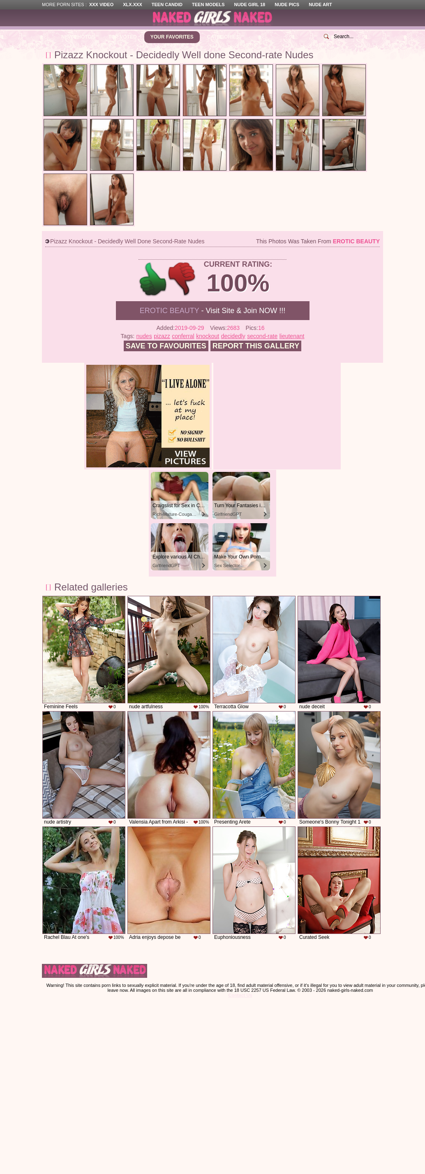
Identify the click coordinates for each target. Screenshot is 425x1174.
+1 (153, 279)
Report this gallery (255, 346)
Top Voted (123, 37)
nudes (144, 336)
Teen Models (208, 4)
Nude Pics (287, 4)
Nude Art (320, 4)
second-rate (262, 336)
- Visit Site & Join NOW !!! (212, 311)
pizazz (162, 336)
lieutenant (292, 336)
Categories (223, 37)
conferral (183, 336)
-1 (182, 279)
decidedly (233, 336)
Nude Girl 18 (250, 4)
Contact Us (240, 995)
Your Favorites (172, 37)
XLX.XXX (132, 4)
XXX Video (101, 4)
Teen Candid (167, 4)
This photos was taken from (318, 241)
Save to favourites (166, 346)
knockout (207, 336)
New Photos (78, 37)
